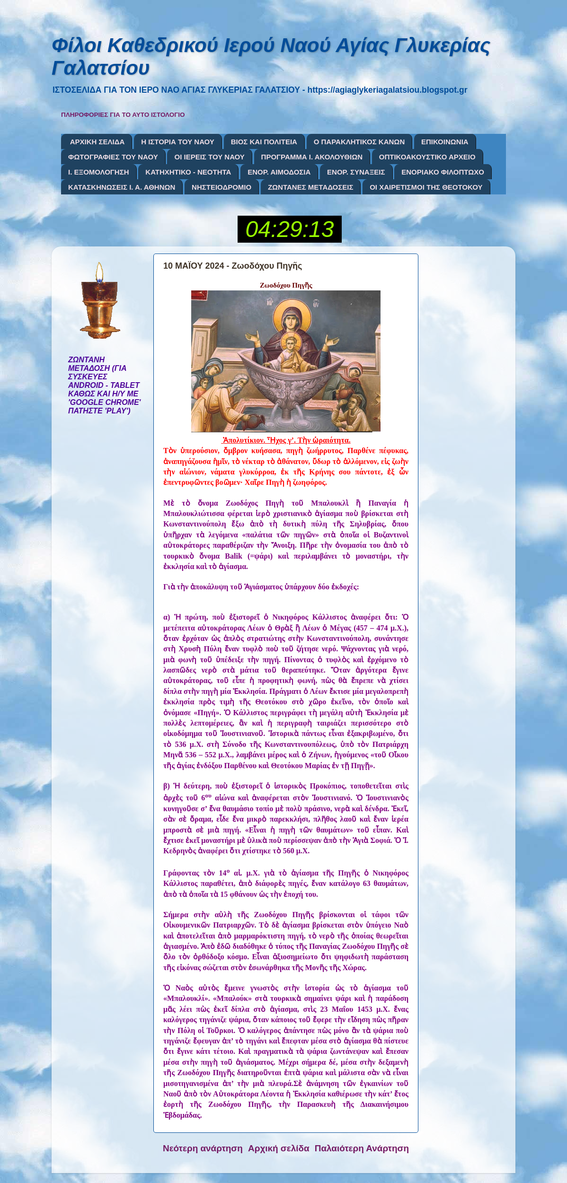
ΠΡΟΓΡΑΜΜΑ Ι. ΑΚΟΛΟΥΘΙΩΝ (312, 157)
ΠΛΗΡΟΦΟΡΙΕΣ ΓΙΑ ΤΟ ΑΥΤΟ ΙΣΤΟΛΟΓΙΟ (123, 114)
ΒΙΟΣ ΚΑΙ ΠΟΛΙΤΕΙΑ (264, 142)
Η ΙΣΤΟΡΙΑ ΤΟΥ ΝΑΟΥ (177, 142)
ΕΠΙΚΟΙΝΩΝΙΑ (445, 142)
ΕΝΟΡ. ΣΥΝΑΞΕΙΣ (356, 172)
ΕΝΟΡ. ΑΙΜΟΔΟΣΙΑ (279, 172)
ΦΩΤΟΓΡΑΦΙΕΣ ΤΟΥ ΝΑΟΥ (113, 157)
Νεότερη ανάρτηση (203, 1148)
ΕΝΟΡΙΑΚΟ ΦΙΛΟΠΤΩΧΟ (442, 172)
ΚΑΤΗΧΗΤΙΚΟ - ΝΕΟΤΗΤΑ (188, 172)
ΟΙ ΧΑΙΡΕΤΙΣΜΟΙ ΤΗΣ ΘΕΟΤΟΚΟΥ (426, 187)
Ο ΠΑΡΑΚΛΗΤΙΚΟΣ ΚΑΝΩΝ (359, 142)
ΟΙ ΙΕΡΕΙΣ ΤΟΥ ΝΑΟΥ (209, 157)
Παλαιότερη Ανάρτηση (362, 1148)
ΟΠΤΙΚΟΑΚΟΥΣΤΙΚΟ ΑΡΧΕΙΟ (427, 157)
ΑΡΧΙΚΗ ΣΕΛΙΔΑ (97, 142)
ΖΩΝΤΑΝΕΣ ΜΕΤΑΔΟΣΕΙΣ (311, 187)
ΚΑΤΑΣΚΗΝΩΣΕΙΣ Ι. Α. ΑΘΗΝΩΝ (121, 187)
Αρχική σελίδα (279, 1148)
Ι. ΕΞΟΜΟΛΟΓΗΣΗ (98, 172)
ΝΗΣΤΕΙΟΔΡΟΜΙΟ (221, 187)
